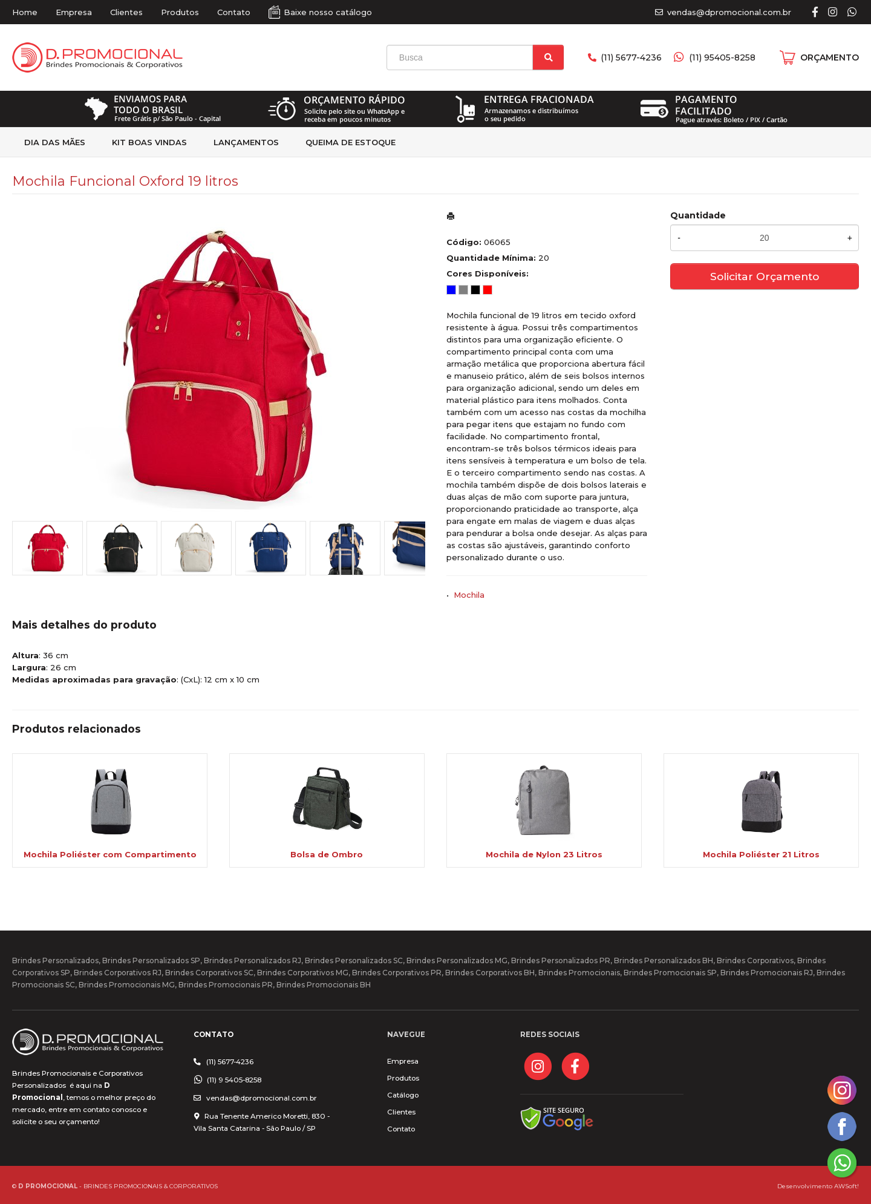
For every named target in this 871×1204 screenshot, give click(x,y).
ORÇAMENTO (829, 57)
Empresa (74, 12)
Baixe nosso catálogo (328, 12)
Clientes (126, 12)
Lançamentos (246, 142)
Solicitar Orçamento (764, 276)
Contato (233, 12)
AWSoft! (846, 1185)
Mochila (469, 595)
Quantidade (698, 215)
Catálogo (403, 1095)
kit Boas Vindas (149, 142)
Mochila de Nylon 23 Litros (544, 854)
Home (25, 12)
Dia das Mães (54, 142)
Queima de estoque (350, 142)
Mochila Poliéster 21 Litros (761, 854)
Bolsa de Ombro (326, 854)
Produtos (180, 12)
